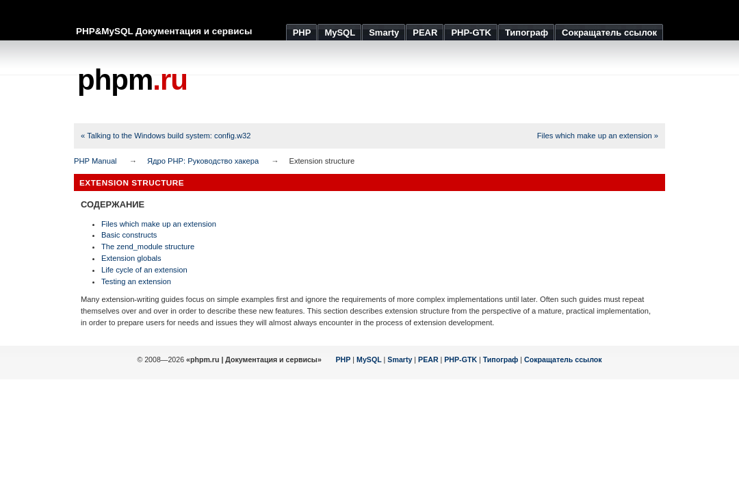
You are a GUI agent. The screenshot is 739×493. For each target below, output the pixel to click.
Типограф (501, 359)
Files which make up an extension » (597, 135)
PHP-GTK (460, 359)
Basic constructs (129, 235)
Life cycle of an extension (144, 270)
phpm (132, 80)
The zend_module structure (147, 246)
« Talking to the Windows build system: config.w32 (166, 135)
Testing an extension (136, 281)
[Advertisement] (416, 82)
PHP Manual (95, 161)
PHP (343, 359)
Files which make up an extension (158, 224)
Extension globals (131, 258)
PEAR (428, 359)
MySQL (369, 359)
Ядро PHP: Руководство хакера (203, 161)
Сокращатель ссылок (563, 359)
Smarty (399, 359)
